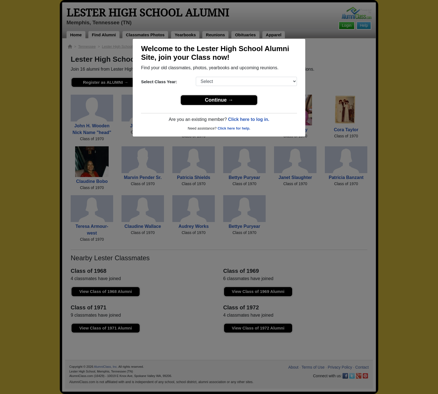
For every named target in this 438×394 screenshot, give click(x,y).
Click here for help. (234, 128)
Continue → (219, 100)
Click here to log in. (248, 119)
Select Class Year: (159, 81)
